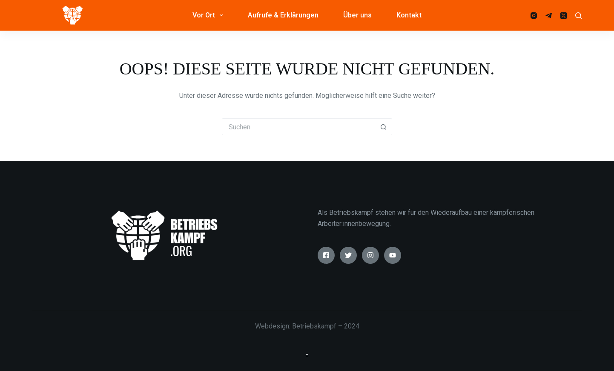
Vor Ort (209, 15)
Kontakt (409, 15)
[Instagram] (534, 15)
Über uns (357, 15)
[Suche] (578, 15)
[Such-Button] (383, 126)
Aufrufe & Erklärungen (283, 15)
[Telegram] (548, 15)
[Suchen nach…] (298, 126)
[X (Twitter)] (563, 15)
